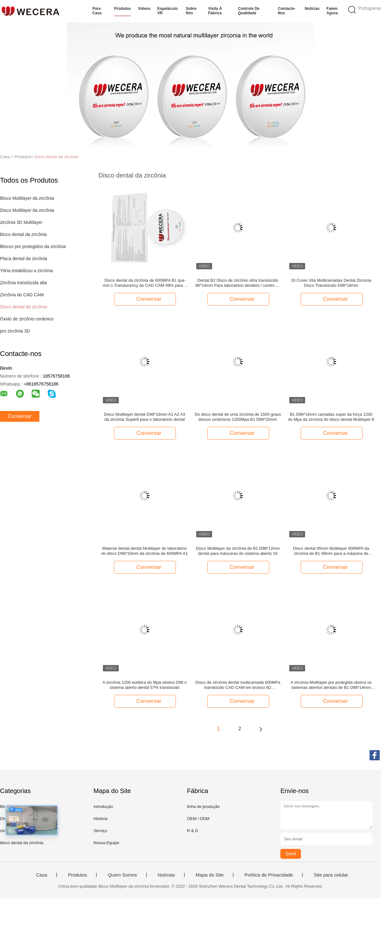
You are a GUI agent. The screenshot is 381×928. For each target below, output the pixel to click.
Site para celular (331, 875)
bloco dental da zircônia (23, 234)
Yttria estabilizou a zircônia (26, 270)
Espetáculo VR (167, 10)
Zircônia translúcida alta (23, 282)
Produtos (122, 8)
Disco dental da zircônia (56, 156)
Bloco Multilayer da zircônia (27, 198)
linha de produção (203, 806)
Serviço (100, 830)
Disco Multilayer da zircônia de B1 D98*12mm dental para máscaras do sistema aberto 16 (238, 551)
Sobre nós (191, 10)
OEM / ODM (198, 818)
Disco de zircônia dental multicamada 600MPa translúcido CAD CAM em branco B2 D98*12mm (237, 685)
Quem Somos (122, 875)
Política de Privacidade (268, 875)
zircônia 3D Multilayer (21, 222)
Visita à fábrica (215, 10)
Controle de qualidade (248, 10)
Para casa (97, 10)
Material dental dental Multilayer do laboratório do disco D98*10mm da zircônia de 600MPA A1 (144, 551)
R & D (192, 830)
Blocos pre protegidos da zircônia (33, 246)
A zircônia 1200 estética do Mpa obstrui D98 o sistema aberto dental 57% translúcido (145, 685)
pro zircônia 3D (15, 330)
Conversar (19, 416)
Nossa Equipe (106, 842)
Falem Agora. (332, 10)
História (100, 818)
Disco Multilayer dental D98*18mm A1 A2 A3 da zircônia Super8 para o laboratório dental (144, 417)
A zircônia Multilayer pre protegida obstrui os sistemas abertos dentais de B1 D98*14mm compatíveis (331, 685)
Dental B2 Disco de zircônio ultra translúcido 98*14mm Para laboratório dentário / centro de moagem (237, 283)
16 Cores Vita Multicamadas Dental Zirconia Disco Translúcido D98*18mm (331, 283)
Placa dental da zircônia (23, 258)
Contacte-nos (286, 10)
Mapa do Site (210, 875)
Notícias (312, 8)
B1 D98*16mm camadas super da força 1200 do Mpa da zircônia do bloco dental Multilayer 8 (331, 417)
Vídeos (144, 8)
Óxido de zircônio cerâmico (27, 318)
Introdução (103, 806)
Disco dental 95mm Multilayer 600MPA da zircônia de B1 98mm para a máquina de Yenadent (331, 551)
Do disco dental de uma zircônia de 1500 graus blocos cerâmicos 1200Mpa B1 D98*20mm (238, 417)
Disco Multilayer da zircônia (27, 210)
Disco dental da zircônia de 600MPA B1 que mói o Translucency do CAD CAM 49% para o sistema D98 (145, 283)
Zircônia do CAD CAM (22, 294)
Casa (41, 875)
